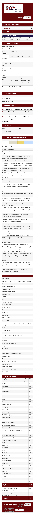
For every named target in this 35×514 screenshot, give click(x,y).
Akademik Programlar (9, 28)
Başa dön (27, 504)
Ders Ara (27, 17)
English (20, 17)
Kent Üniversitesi (10, 505)
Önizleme (19, 510)
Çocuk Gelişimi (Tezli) (9, 32)
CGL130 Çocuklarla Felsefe (11, 24)
